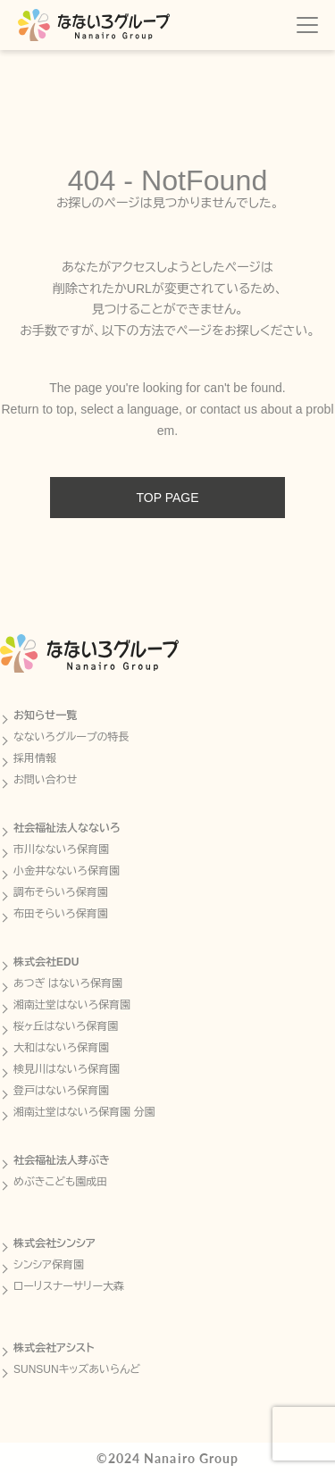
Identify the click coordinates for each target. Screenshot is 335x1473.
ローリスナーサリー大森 (68, 1286)
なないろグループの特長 (71, 737)
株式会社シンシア (54, 1243)
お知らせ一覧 (45, 715)
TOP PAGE (167, 497)
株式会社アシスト (54, 1348)
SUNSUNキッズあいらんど (76, 1369)
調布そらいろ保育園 (60, 892)
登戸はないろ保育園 (61, 1090)
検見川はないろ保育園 (66, 1069)
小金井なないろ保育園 (66, 871)
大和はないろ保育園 (61, 1048)
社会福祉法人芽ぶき (61, 1160)
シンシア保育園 (48, 1265)
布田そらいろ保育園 (60, 914)
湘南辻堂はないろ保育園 (71, 1005)
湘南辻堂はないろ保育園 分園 (84, 1112)
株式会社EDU (46, 962)
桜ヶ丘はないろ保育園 (65, 1026)
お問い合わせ (45, 780)
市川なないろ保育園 (61, 849)
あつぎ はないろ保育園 (67, 983)
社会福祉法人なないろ (67, 828)
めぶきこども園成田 (60, 1182)
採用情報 (34, 758)
